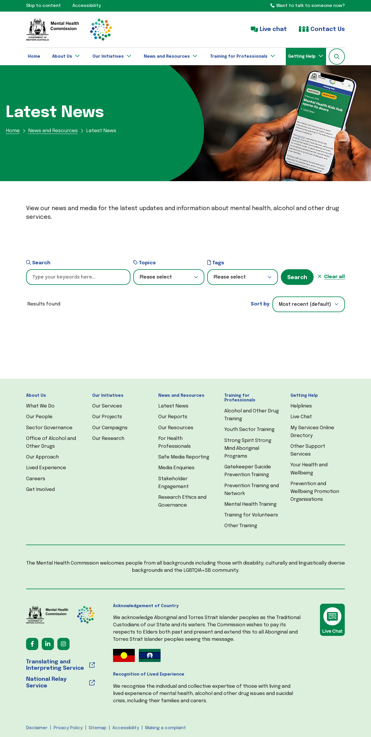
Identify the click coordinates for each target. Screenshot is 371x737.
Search (38, 262)
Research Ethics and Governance (182, 501)
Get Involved (40, 489)
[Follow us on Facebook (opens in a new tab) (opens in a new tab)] (32, 644)
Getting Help (304, 396)
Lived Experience (46, 467)
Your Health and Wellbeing (309, 469)
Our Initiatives (107, 396)
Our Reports (172, 416)
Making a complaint (165, 728)
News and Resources (181, 396)
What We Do (40, 406)
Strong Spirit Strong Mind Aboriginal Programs (247, 448)
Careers (35, 478)
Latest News (173, 406)
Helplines (301, 406)
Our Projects (107, 416)
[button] (337, 56)
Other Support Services (307, 450)
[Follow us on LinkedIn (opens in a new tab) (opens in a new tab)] (48, 644)
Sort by (260, 304)
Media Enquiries (176, 467)
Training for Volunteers (251, 515)
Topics (144, 262)
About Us (36, 396)
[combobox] (308, 304)
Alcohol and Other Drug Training (251, 415)
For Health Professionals (174, 442)
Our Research (108, 438)
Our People (39, 416)
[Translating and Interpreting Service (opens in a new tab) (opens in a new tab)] (60, 665)
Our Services (107, 406)
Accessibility (125, 728)
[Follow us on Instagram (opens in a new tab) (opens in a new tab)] (63, 644)
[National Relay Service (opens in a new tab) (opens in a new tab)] (60, 682)
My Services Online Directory (312, 431)
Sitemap (97, 728)
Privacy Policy (68, 728)
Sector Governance (49, 427)
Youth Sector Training (249, 429)
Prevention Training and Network (251, 489)
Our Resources (175, 427)
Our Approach (42, 457)
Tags (215, 262)
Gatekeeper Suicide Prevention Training (247, 471)
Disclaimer (37, 728)
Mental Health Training (250, 504)
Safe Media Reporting (183, 457)
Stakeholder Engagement (173, 482)
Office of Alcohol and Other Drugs (51, 442)
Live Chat (301, 416)
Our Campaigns (110, 427)
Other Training (240, 525)
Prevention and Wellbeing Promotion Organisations (314, 491)
